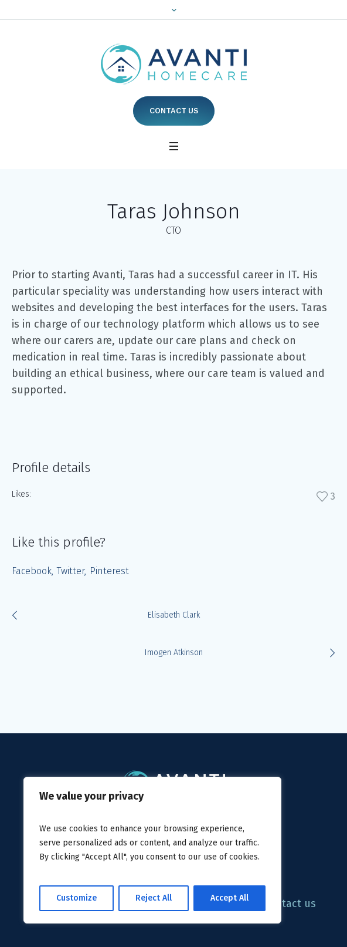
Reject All (153, 898)
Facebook (32, 571)
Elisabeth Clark (174, 615)
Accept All (229, 898)
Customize (76, 898)
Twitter (70, 571)
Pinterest (109, 571)
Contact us (173, 111)
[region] (152, 850)
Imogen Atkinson (174, 653)
